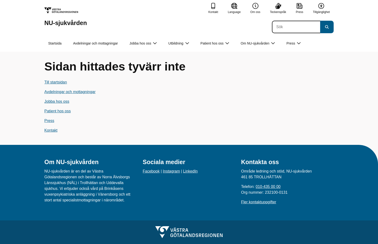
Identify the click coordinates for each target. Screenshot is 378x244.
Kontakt (50, 130)
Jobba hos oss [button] (143, 43)
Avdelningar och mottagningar (95, 43)
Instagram (171, 171)
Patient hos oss (57, 111)
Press (49, 121)
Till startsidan (55, 82)
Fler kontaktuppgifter (258, 202)
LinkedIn (190, 171)
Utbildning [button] (178, 43)
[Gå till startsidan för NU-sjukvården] (65, 17)
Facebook (151, 171)
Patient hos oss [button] (215, 43)
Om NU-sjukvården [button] (258, 43)
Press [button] (293, 43)
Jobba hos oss (56, 101)
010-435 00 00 (268, 187)
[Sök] (296, 27)
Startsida (54, 43)
